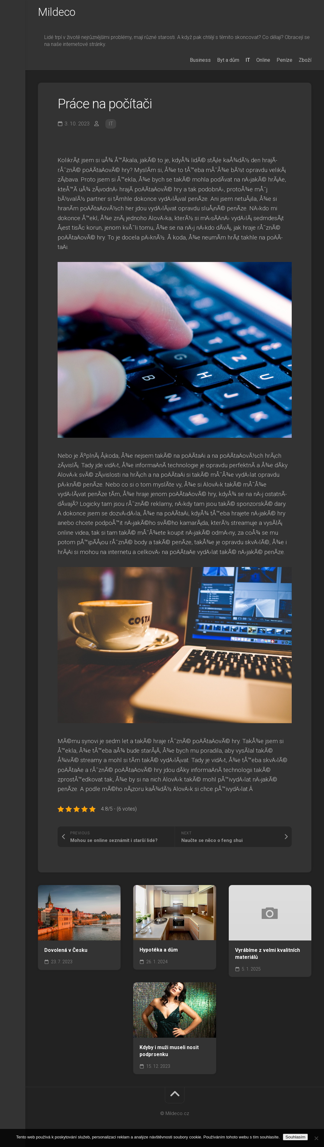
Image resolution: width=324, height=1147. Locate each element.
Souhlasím (295, 1137)
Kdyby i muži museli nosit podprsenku (169, 1052)
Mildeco (57, 13)
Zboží (305, 61)
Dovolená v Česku (65, 951)
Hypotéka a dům (159, 951)
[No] (316, 1138)
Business (200, 61)
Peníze (284, 61)
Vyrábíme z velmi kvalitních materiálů (267, 955)
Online (263, 61)
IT (248, 61)
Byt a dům (228, 61)
